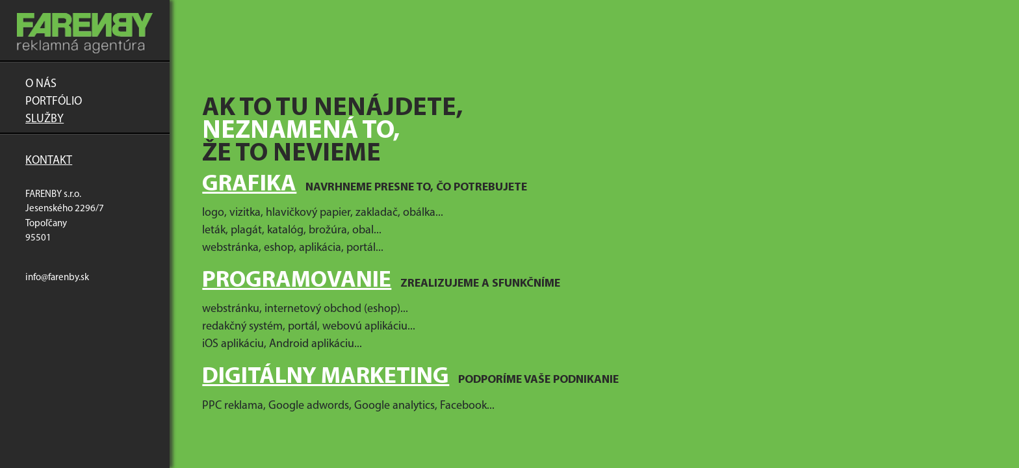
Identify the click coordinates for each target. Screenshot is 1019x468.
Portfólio (53, 102)
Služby (44, 119)
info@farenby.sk (57, 278)
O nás (41, 84)
